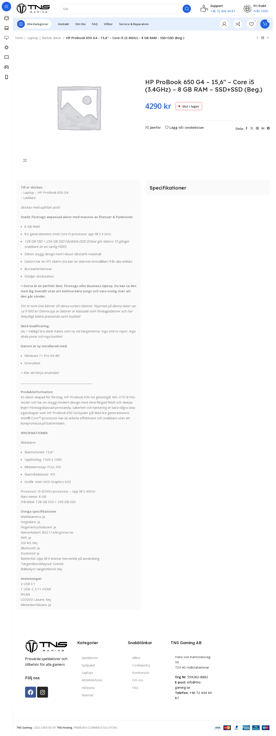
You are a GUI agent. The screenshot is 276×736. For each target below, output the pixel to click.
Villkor (136, 658)
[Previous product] (257, 38)
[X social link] (252, 128)
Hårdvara (88, 688)
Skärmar (87, 695)
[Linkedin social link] (263, 128)
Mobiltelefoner (92, 680)
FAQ (135, 688)
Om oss (137, 680)
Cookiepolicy (141, 665)
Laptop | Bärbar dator (44, 38)
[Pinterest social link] (257, 128)
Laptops (87, 673)
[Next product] (268, 38)
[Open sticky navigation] (33, 24)
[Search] (126, 9)
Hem (19, 38)
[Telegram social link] (268, 128)
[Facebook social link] (246, 128)
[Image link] (47, 646)
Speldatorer (90, 658)
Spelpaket (88, 665)
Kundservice (140, 673)
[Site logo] (33, 8)
